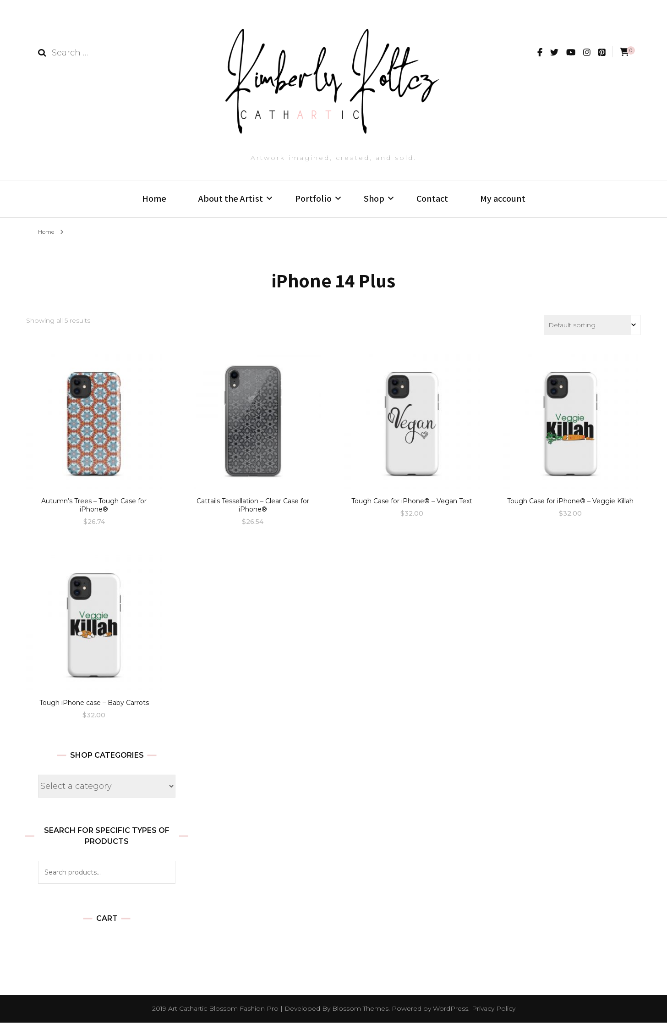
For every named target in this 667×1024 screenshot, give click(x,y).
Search (164, 874)
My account (502, 198)
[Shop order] (592, 326)
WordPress (450, 1010)
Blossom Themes (360, 1010)
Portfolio (313, 198)
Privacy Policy (493, 1010)
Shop (374, 198)
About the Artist (230, 198)
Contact (432, 198)
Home (154, 198)
